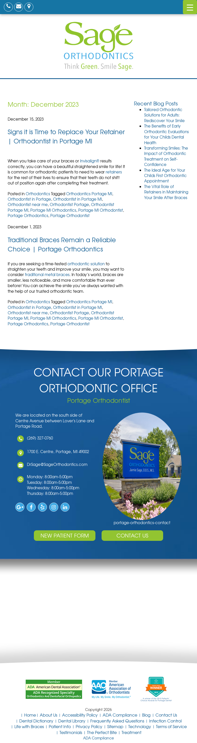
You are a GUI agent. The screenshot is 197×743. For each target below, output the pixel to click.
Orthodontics (38, 194)
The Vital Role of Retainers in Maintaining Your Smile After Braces (166, 192)
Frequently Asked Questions (117, 721)
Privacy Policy (89, 726)
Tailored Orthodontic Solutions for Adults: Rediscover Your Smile (164, 115)
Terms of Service (171, 726)
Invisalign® (89, 161)
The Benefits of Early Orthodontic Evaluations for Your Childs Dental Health (166, 134)
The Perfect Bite (102, 732)
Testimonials (71, 732)
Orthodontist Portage (69, 204)
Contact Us (132, 535)
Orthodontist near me (28, 204)
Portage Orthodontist (70, 215)
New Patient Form (65, 535)
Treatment (131, 732)
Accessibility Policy (80, 715)
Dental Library (71, 721)
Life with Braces (29, 726)
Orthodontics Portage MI (89, 194)
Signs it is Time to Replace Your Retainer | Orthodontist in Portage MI (66, 136)
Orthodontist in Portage (29, 199)
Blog (146, 715)
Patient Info (60, 726)
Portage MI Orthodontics (53, 210)
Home (30, 715)
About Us (48, 715)
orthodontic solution (86, 264)
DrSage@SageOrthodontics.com (57, 464)
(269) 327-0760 (40, 438)
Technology (139, 726)
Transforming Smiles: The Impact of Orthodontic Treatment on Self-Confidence (166, 156)
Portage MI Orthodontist (100, 210)
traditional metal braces (47, 274)
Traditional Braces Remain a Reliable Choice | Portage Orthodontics (62, 244)
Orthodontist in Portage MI (77, 199)
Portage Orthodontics (28, 215)
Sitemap (115, 726)
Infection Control (165, 721)
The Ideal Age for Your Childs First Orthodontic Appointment (165, 175)
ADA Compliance (120, 715)
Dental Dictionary (36, 721)
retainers (114, 172)
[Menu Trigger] (190, 7)
